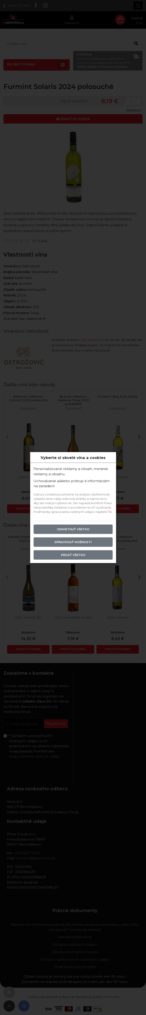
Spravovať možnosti (73, 542)
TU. (110, 512)
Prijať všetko (73, 555)
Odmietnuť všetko (73, 529)
